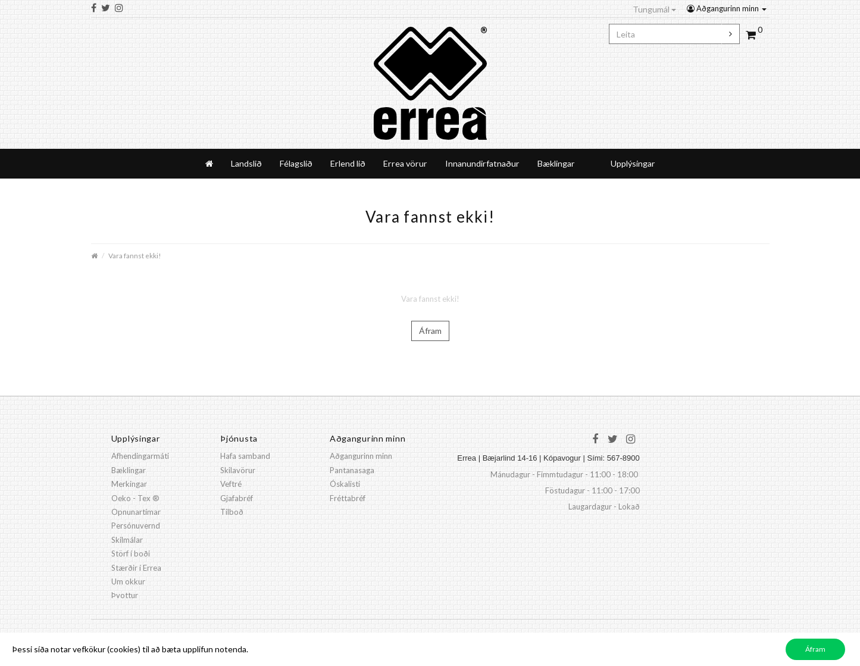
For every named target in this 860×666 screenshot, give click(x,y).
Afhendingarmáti (140, 456)
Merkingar (129, 484)
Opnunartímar (136, 512)
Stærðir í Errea (136, 568)
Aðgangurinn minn (727, 8)
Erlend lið (347, 163)
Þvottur (124, 595)
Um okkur (128, 581)
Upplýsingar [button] (633, 163)
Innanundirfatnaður (482, 163)
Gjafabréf (236, 498)
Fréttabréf (347, 498)
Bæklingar (556, 163)
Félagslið (296, 163)
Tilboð (231, 512)
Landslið (246, 163)
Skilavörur (237, 470)
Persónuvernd (135, 525)
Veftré (231, 484)
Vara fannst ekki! (134, 255)
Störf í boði (130, 553)
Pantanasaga (352, 470)
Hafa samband (245, 456)
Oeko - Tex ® (135, 498)
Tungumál (654, 9)
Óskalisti (345, 484)
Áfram (430, 331)
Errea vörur (405, 163)
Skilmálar (127, 540)
